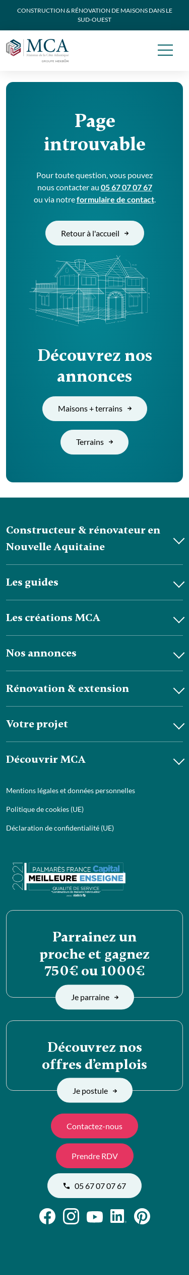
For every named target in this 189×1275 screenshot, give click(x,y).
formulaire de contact (115, 199)
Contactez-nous (94, 1126)
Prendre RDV (95, 1156)
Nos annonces (41, 653)
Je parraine (94, 997)
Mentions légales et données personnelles (70, 790)
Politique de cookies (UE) (45, 809)
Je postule (95, 1090)
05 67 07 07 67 (126, 187)
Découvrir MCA (46, 759)
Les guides (32, 582)
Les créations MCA (53, 617)
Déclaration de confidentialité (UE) (60, 828)
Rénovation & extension (67, 688)
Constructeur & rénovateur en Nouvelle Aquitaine (83, 538)
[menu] (165, 50)
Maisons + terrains (95, 408)
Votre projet (37, 723)
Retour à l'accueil (95, 233)
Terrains (94, 441)
